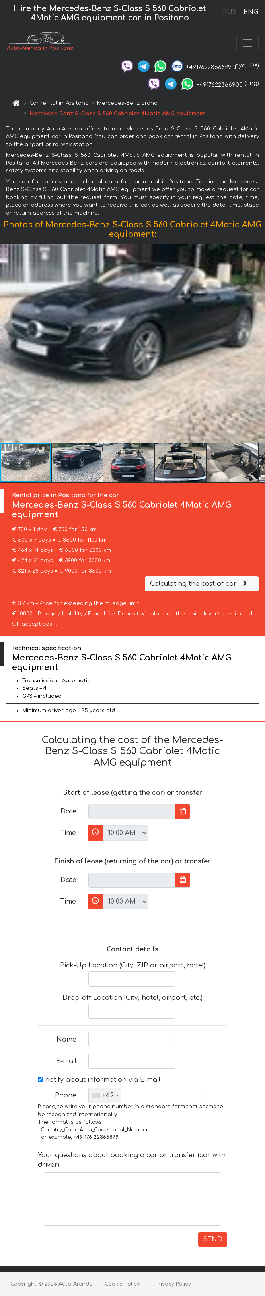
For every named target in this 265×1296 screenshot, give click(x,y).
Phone (65, 1095)
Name (66, 1039)
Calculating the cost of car (199, 583)
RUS (230, 12)
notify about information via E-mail (99, 1079)
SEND (212, 1239)
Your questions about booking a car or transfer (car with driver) (132, 1160)
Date (68, 811)
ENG (251, 12)
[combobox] (105, 1095)
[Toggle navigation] (247, 43)
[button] (257, 343)
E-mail (66, 1061)
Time (68, 833)
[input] (131, 811)
